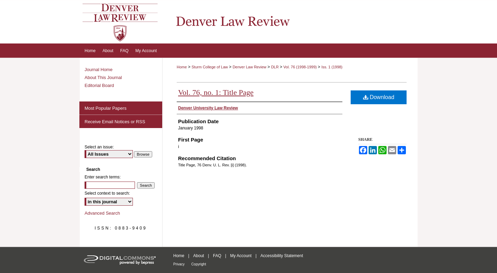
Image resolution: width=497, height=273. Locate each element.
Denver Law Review (249, 67)
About (198, 255)
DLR (275, 67)
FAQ (217, 255)
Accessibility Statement (282, 255)
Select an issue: (99, 147)
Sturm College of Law (210, 67)
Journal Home (99, 69)
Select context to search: (107, 193)
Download (378, 97)
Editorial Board (99, 85)
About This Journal (103, 77)
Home (182, 67)
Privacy (179, 264)
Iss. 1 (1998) (331, 67)
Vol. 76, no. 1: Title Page (215, 92)
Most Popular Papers (105, 108)
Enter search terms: (103, 177)
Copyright (198, 264)
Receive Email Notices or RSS (115, 121)
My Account (241, 255)
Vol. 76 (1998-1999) (300, 67)
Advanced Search (102, 213)
